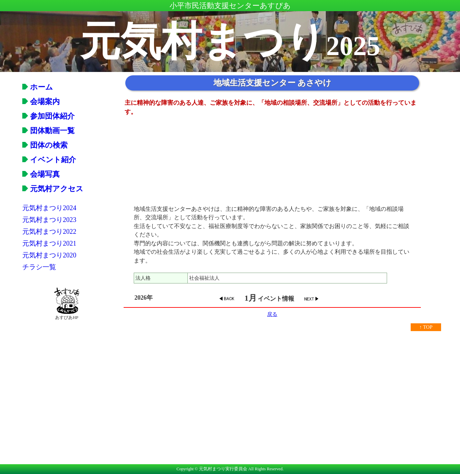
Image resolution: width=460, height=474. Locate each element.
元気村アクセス (52, 188)
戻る (272, 314)
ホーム (37, 87)
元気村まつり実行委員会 (223, 469)
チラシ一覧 (39, 267)
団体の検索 (45, 145)
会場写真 (41, 174)
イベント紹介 (49, 159)
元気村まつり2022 (49, 231)
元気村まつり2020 (49, 255)
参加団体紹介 (48, 116)
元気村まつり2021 (49, 243)
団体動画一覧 (48, 130)
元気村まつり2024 (49, 207)
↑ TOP (425, 327)
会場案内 (41, 101)
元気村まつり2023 (49, 219)
